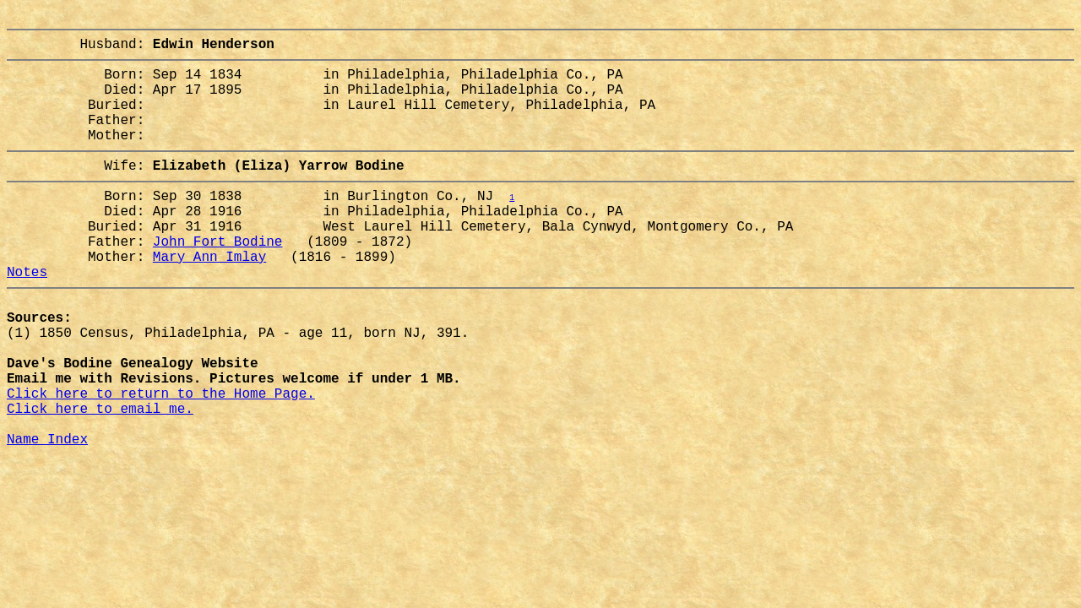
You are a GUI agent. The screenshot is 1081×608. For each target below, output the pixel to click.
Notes (27, 318)
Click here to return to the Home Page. (161, 463)
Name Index (47, 519)
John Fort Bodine (218, 281)
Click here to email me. (100, 482)
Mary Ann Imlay (209, 299)
